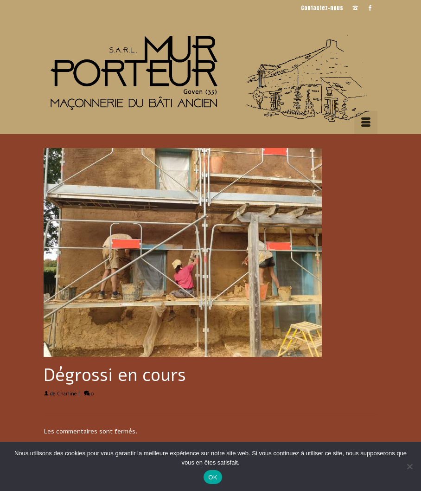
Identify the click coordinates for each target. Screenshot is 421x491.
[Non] (409, 466)
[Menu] (365, 122)
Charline (67, 393)
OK (212, 477)
